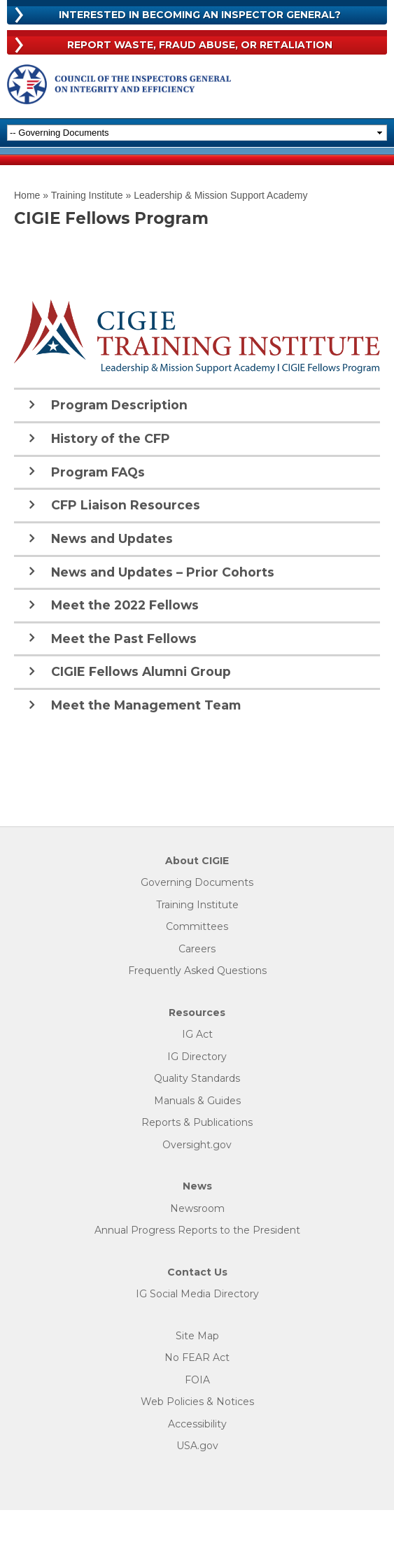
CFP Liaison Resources (125, 505)
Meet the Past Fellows (124, 638)
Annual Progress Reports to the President (197, 1230)
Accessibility (197, 1424)
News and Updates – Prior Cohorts (162, 572)
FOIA (197, 1380)
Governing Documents (197, 883)
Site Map (197, 1336)
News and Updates (112, 538)
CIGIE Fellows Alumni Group (141, 671)
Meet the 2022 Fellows (125, 605)
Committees (197, 927)
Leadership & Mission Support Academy (220, 195)
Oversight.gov (197, 1145)
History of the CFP (110, 438)
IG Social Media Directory (197, 1294)
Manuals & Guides (197, 1101)
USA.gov (197, 1446)
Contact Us (197, 1272)
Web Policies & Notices (197, 1402)
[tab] (197, 404)
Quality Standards (197, 1079)
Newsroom (197, 1209)
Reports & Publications (197, 1123)
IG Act (197, 1034)
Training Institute (87, 195)
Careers (197, 949)
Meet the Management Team (146, 705)
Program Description (119, 404)
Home (27, 195)
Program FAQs (98, 472)
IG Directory (197, 1057)
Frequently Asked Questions (197, 971)
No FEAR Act (197, 1358)
